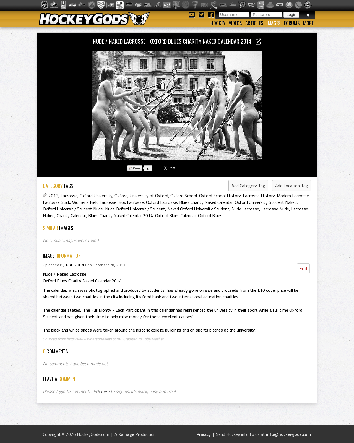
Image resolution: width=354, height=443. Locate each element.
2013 (53, 195)
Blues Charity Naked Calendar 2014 (120, 215)
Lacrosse (69, 195)
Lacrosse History (259, 195)
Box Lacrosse (131, 202)
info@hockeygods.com (288, 434)
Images (274, 23)
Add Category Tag (248, 185)
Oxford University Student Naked (266, 202)
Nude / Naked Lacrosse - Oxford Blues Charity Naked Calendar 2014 (177, 41)
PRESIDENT (76, 265)
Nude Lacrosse (245, 208)
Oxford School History (220, 195)
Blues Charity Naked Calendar (206, 202)
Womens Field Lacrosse (94, 202)
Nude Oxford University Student (135, 208)
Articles (254, 23)
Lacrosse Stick (56, 202)
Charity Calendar (71, 215)
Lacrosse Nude (275, 208)
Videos (235, 23)
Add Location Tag (291, 185)
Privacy (204, 434)
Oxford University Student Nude (73, 208)
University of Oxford (149, 195)
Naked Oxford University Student (198, 208)
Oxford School (183, 195)
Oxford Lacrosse (161, 202)
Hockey (217, 23)
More (308, 23)
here (105, 391)
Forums (292, 23)
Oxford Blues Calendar (175, 215)
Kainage (126, 434)
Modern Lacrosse (293, 195)
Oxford (120, 195)
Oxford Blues (210, 215)
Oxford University (96, 195)
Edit (303, 268)
